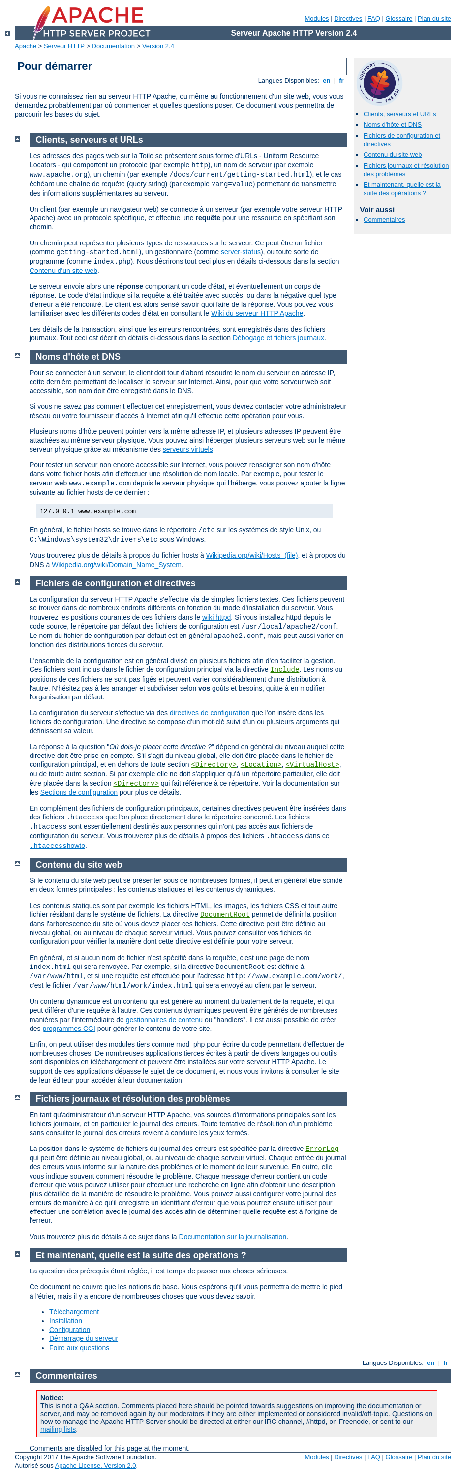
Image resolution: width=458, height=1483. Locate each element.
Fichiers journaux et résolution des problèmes (133, 1099)
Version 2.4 (158, 46)
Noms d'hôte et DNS (393, 124)
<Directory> (213, 765)
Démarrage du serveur (83, 1338)
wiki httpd (216, 617)
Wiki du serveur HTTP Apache (257, 313)
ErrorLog (321, 1149)
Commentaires (384, 219)
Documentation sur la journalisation (233, 1237)
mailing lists (58, 1429)
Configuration (69, 1329)
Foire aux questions (79, 1348)
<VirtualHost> (312, 765)
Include (284, 670)
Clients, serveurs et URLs (400, 114)
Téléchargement (74, 1312)
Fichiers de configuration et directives (116, 583)
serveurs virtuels (188, 449)
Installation (65, 1321)
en (326, 80)
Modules (317, 18)
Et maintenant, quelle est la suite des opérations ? (402, 189)
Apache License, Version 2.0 (95, 1465)
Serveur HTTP (64, 46)
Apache (25, 46)
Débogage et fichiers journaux (278, 338)
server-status (241, 252)
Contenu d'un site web (63, 270)
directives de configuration (210, 713)
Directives (348, 18)
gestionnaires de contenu (164, 1020)
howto (57, 845)
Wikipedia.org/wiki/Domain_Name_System (117, 565)
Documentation (113, 46)
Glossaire (399, 18)
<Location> (261, 765)
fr (341, 80)
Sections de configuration (79, 792)
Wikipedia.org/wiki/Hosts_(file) (252, 555)
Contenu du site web (393, 154)
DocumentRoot (225, 915)
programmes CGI (68, 1028)
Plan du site (434, 18)
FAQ (373, 18)
